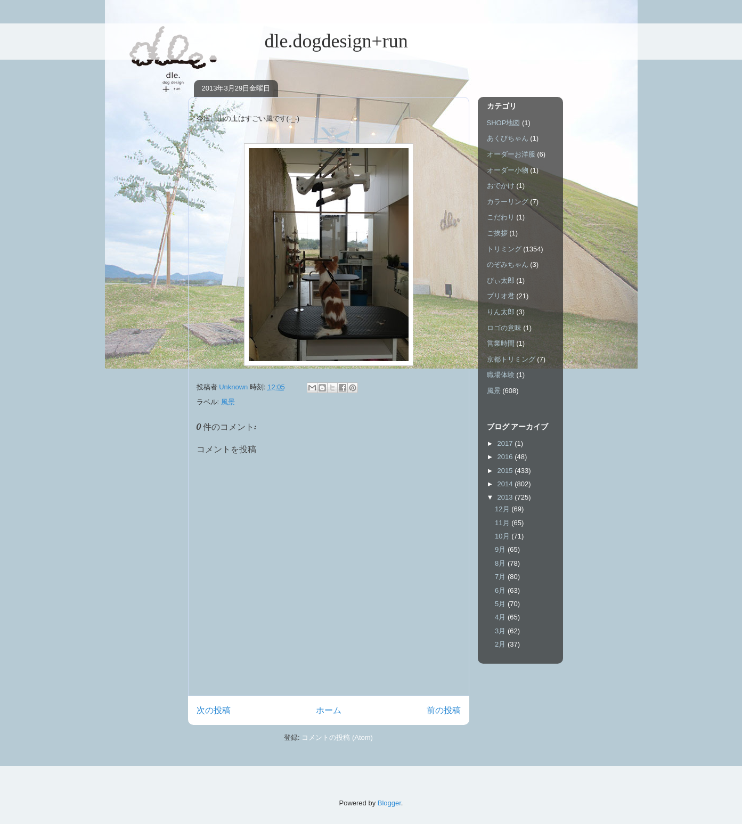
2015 (506, 471)
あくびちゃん (507, 138)
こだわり (501, 217)
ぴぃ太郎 (501, 280)
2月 (501, 644)
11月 (503, 523)
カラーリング (507, 202)
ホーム (328, 710)
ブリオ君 (501, 296)
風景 (228, 402)
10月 (503, 536)
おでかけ (501, 186)
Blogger (389, 803)
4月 (501, 617)
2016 (506, 457)
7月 (501, 577)
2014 (506, 484)
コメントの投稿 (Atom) (337, 737)
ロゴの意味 (504, 328)
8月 (501, 563)
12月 (503, 509)
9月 (501, 549)
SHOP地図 (503, 123)
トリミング (504, 249)
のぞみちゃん (507, 264)
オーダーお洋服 (511, 154)
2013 (506, 497)
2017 (506, 443)
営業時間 (501, 343)
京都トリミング (511, 359)
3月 (501, 631)
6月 (501, 590)
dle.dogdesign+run (298, 41)
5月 (501, 604)
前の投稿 (444, 710)
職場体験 (501, 375)
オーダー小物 (507, 170)
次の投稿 (214, 710)
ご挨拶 (497, 233)
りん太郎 (501, 312)
